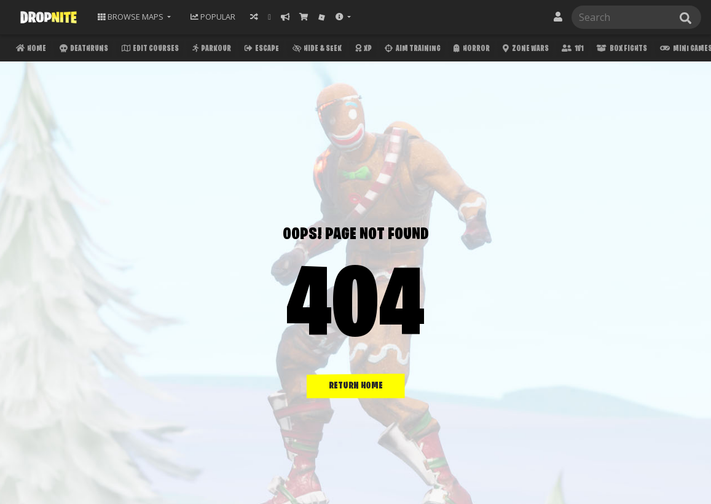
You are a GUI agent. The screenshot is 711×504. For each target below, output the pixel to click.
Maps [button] (131, 16)
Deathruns (82, 50)
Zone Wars (524, 50)
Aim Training (411, 50)
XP (362, 50)
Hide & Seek (316, 50)
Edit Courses (149, 50)
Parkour (210, 50)
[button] (343, 17)
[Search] (634, 17)
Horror (470, 50)
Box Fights (620, 50)
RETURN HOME (356, 386)
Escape (260, 50)
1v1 (571, 50)
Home (30, 50)
